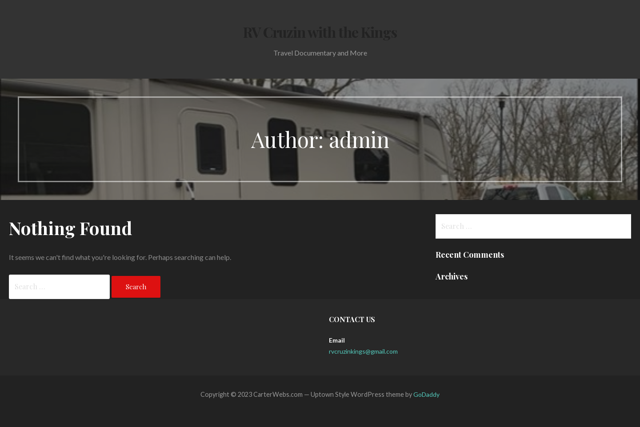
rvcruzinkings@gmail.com (363, 351)
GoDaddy (426, 394)
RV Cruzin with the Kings (320, 31)
